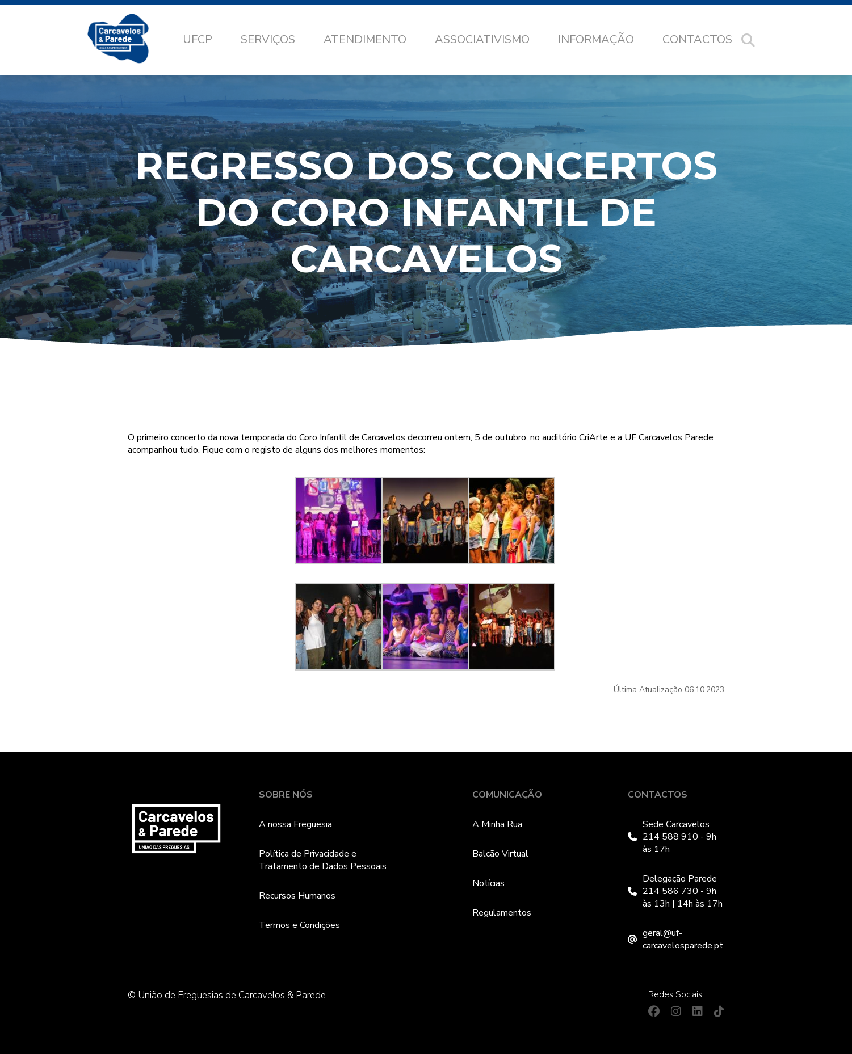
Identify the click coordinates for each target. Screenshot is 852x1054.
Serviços (268, 39)
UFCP (197, 39)
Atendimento (365, 39)
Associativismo (482, 39)
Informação (596, 39)
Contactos (697, 39)
